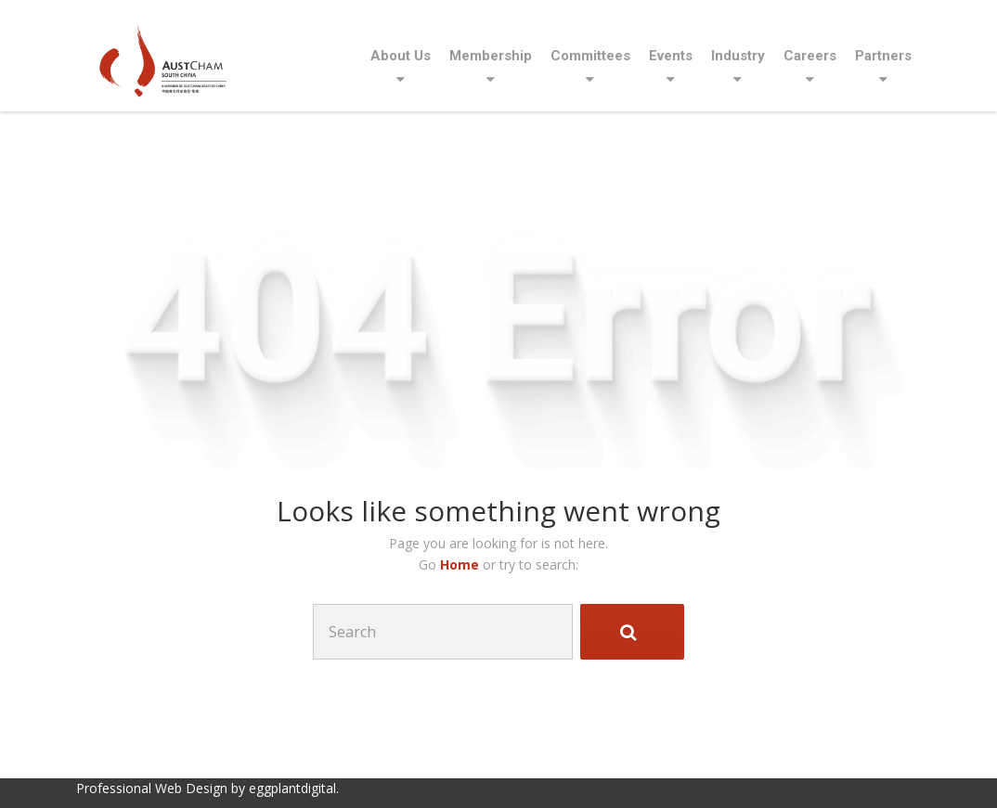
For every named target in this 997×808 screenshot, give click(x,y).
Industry (738, 55)
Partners (883, 55)
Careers (809, 55)
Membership (490, 55)
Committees (590, 55)
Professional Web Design (151, 788)
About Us (400, 55)
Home (461, 564)
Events (671, 55)
